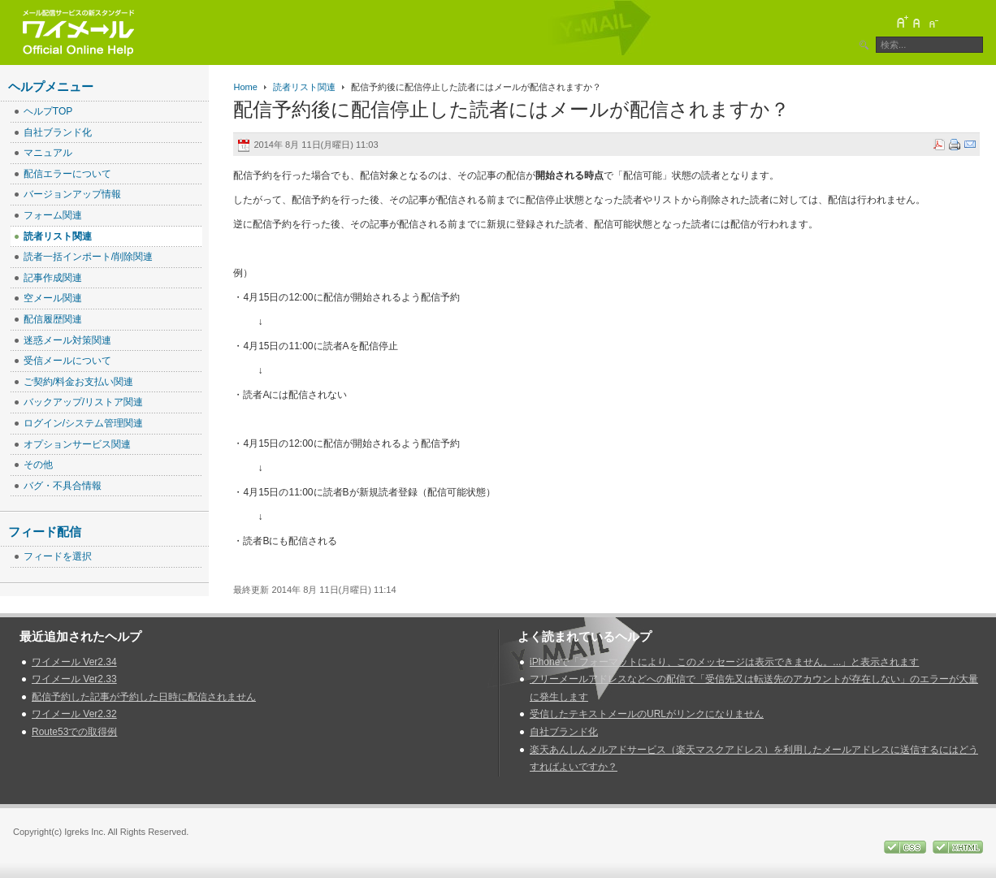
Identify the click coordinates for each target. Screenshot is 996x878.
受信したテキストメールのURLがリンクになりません (647, 714)
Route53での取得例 (74, 731)
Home (245, 87)
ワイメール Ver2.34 (74, 662)
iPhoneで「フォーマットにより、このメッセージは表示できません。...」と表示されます (724, 662)
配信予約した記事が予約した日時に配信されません (144, 697)
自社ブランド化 (564, 731)
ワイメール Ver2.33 (74, 679)
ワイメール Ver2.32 (74, 714)
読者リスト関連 (304, 87)
